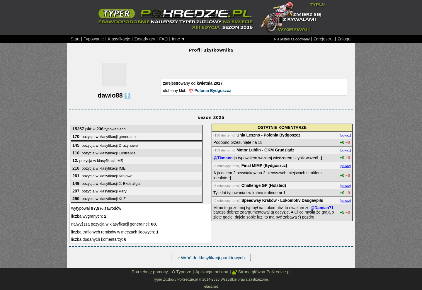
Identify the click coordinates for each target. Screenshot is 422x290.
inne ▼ (179, 39)
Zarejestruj (323, 39)
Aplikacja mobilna (211, 271)
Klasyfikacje (119, 39)
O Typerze (181, 271)
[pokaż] (345, 135)
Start (75, 39)
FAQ (163, 39)
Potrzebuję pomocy (150, 271)
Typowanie (94, 39)
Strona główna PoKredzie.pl (261, 271)
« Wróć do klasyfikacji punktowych (211, 257)
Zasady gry (144, 39)
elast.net (211, 286)
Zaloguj (344, 39)
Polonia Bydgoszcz (212, 90)
